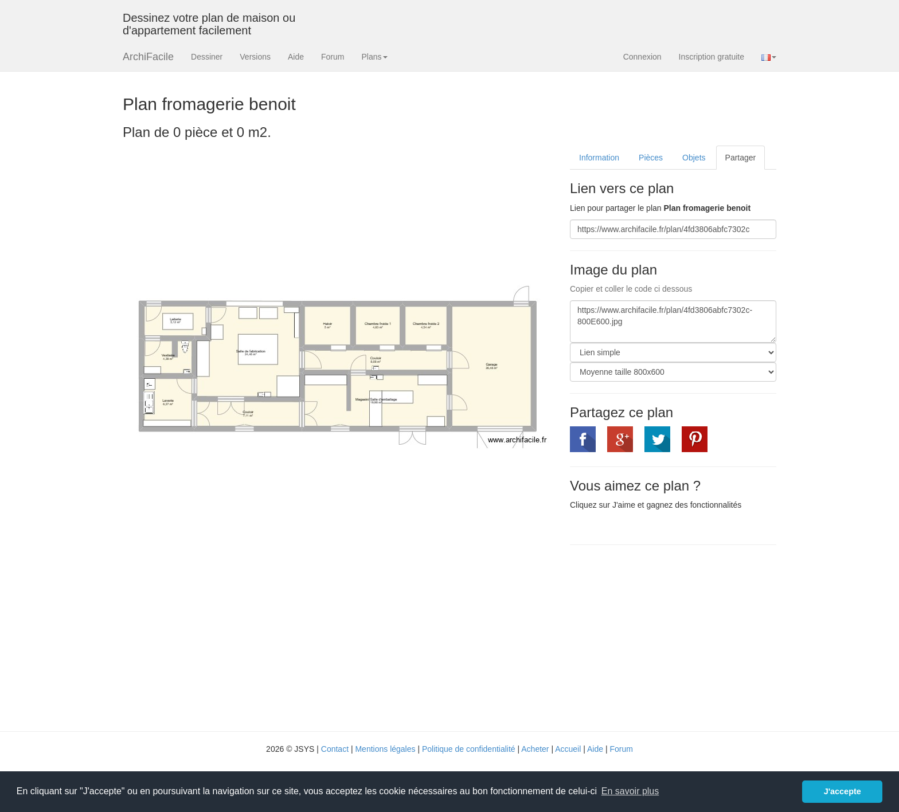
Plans (374, 56)
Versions (255, 56)
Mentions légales (385, 749)
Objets (693, 157)
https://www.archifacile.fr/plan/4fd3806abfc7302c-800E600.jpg (673, 321)
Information (599, 157)
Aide (296, 56)
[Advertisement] (666, 636)
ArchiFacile (148, 56)
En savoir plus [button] (630, 791)
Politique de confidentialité (468, 749)
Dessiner (206, 56)
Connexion (642, 56)
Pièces (651, 157)
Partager (740, 157)
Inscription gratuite (711, 56)
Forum (332, 56)
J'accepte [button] (842, 791)
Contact (335, 749)
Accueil (568, 749)
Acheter (535, 749)
